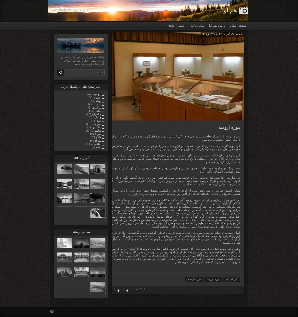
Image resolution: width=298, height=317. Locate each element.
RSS (171, 25)
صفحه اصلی (238, 25)
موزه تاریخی (194, 279)
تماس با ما (197, 25)
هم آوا (229, 10)
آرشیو (182, 25)
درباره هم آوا (217, 25)
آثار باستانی (231, 279)
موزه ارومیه (229, 127)
